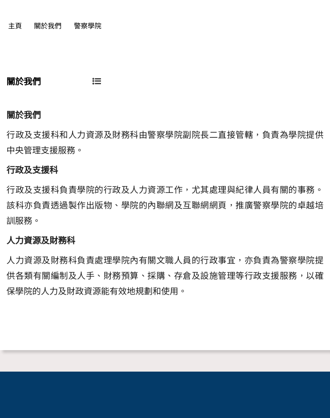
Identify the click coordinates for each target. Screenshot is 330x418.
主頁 (15, 26)
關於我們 (47, 26)
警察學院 (87, 26)
